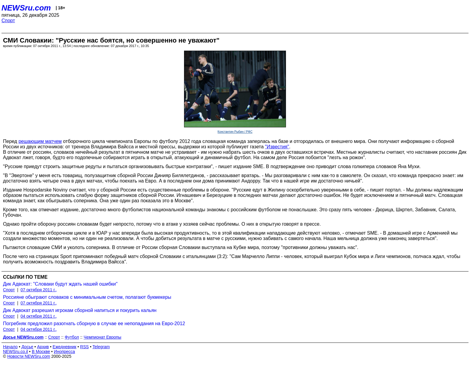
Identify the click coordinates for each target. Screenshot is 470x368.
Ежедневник (64, 346)
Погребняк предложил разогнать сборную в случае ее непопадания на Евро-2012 (94, 323)
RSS (84, 346)
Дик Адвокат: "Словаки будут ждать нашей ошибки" (60, 283)
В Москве (41, 351)
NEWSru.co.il (15, 351)
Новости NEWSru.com (28, 356)
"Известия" (277, 146)
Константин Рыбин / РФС (235, 131)
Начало (10, 346)
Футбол (72, 337)
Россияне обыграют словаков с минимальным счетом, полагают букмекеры (87, 297)
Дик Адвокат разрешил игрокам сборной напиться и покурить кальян (79, 310)
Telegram (101, 346)
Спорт (8, 20)
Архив (43, 346)
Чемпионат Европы (102, 337)
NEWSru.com (26, 7)
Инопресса (64, 351)
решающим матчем (40, 141)
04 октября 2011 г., (39, 316)
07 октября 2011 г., (39, 289)
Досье (27, 346)
